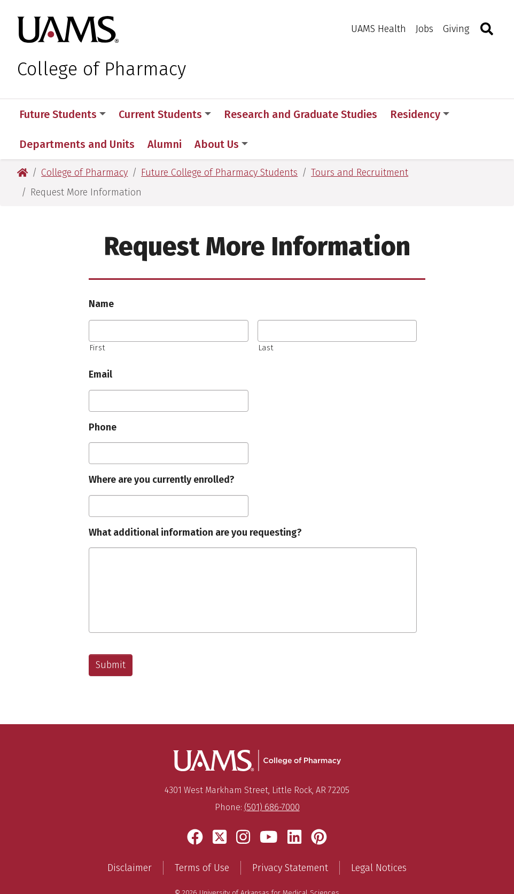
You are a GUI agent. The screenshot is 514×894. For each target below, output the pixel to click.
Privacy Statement (290, 838)
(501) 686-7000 (272, 777)
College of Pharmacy (101, 69)
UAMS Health (378, 29)
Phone (102, 397)
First (97, 318)
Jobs (424, 29)
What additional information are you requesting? (195, 502)
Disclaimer (129, 838)
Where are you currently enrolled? (162, 450)
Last (266, 318)
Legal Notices (379, 838)
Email (100, 344)
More (408, 114)
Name (101, 274)
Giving (456, 29)
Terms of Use (202, 838)
